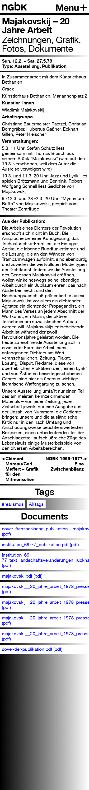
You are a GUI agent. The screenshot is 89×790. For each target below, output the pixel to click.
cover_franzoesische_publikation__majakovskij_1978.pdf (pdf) (45, 531)
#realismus (13, 504)
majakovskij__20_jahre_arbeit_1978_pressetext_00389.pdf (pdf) (45, 636)
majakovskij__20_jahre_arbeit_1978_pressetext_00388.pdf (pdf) (45, 620)
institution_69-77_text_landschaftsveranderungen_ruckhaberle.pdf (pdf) (45, 560)
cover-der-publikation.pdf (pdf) (32, 649)
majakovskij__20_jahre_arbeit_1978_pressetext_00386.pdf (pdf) (45, 589)
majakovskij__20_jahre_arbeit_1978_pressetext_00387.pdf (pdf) (45, 605)
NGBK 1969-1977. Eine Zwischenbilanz (66, 464)
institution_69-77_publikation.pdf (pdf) (40, 544)
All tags (36, 504)
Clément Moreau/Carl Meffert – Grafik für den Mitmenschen (20, 469)
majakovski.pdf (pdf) (22, 576)
